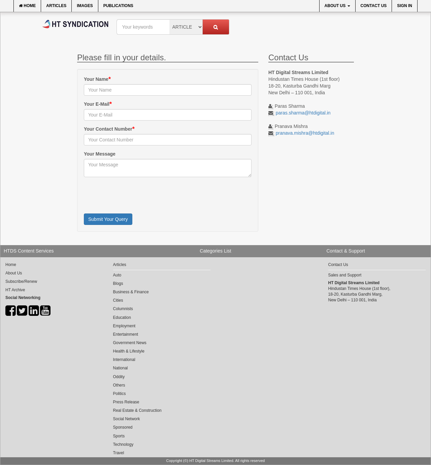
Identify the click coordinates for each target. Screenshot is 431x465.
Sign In (404, 5)
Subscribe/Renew (21, 281)
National (120, 368)
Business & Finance (131, 292)
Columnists (123, 308)
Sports (119, 436)
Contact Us (374, 5)
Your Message (99, 154)
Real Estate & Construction (137, 410)
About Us (337, 5)
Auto (117, 275)
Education (122, 317)
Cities (118, 300)
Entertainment (125, 334)
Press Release (126, 402)
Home (27, 5)
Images (85, 5)
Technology (123, 444)
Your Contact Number (108, 129)
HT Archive (15, 290)
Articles (56, 5)
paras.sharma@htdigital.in (303, 112)
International (124, 359)
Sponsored (123, 427)
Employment (124, 326)
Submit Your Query (108, 219)
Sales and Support (345, 275)
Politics (119, 393)
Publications (118, 5)
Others (119, 385)
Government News (129, 342)
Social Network (126, 419)
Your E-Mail (96, 104)
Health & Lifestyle (128, 351)
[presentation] (135, 195)
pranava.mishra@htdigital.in (305, 133)
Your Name (96, 79)
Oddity (119, 376)
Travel (118, 453)
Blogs (118, 283)
